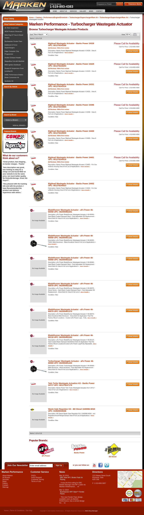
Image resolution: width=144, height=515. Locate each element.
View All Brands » (19, 125)
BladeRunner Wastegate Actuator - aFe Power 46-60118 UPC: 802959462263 (70, 336)
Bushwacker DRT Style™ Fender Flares (72, 493)
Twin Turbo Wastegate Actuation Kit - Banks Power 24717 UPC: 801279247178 (71, 384)
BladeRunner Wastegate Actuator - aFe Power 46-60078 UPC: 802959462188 (70, 285)
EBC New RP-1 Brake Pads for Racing (71, 478)
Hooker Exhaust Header (13, 57)
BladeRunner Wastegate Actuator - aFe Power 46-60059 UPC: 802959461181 (70, 237)
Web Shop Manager (91, 511)
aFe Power (46, 456)
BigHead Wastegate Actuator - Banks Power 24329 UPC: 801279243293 (71, 65)
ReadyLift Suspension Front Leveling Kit (14, 70)
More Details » (69, 52)
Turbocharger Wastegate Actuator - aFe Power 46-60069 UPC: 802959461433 (71, 362)
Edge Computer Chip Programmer (12, 52)
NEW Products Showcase (13, 31)
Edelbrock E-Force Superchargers (11, 46)
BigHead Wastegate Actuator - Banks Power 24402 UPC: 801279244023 (71, 184)
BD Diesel (112, 457)
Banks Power (79, 453)
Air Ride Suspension (12, 28)
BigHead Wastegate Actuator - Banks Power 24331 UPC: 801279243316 (71, 85)
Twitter (107, 465)
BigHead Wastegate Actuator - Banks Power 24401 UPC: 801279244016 (71, 158)
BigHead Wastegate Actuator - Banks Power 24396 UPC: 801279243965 (71, 106)
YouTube (94, 465)
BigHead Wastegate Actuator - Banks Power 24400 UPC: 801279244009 (71, 132)
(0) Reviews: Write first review (58, 48)
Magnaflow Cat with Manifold (14, 61)
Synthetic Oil (9, 81)
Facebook (100, 465)
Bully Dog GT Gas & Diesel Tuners (14, 36)
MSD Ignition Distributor (13, 65)
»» (78, 487)
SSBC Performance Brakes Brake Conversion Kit (14, 76)
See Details (132, 51)
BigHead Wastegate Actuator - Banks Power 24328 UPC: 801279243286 (71, 44)
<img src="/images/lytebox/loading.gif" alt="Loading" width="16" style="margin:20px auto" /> (15, 99)
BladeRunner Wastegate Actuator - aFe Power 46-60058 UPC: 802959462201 (70, 211)
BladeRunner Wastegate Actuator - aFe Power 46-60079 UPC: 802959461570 (70, 310)
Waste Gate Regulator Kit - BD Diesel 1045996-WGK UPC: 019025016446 (71, 410)
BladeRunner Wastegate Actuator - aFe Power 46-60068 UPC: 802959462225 (70, 259)
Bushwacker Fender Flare (13, 41)
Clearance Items (133, 4)
